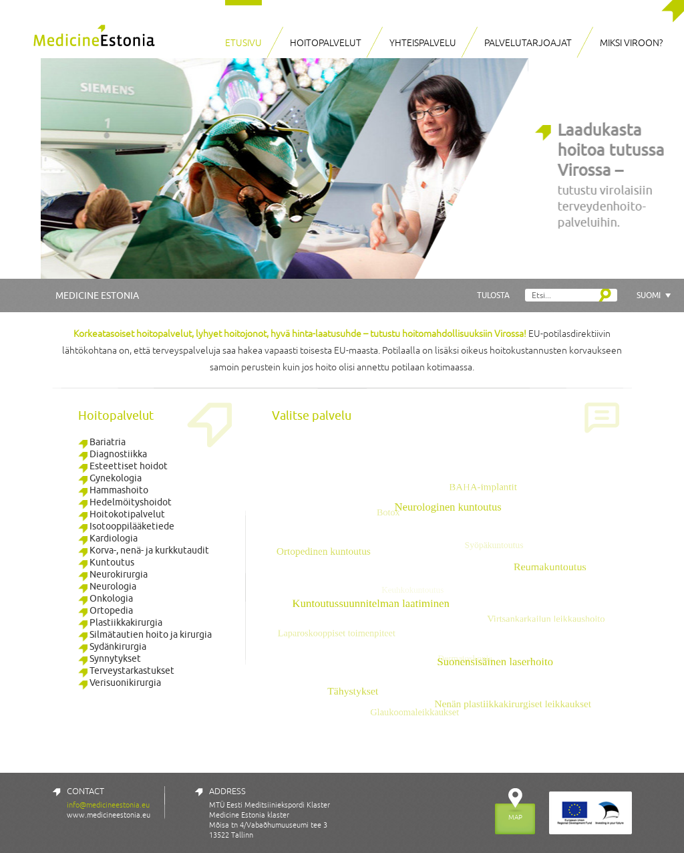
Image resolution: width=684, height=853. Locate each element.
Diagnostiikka (112, 454)
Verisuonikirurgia (119, 682)
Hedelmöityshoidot (125, 502)
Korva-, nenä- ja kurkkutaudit (143, 550)
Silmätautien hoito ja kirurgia (145, 634)
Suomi (649, 295)
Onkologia (105, 598)
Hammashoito (113, 490)
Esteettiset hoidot (123, 466)
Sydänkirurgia (112, 646)
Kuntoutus (106, 562)
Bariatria (102, 442)
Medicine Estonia (97, 295)
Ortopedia (105, 610)
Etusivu (243, 42)
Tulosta (493, 295)
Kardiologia (108, 538)
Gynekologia (110, 478)
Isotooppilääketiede (126, 526)
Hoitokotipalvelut (121, 514)
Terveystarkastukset (126, 670)
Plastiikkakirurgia (120, 622)
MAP (515, 817)
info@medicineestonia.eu (108, 804)
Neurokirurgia (113, 574)
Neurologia (107, 586)
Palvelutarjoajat (528, 42)
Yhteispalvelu (422, 42)
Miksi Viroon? (631, 42)
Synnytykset (109, 658)
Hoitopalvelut (325, 42)
